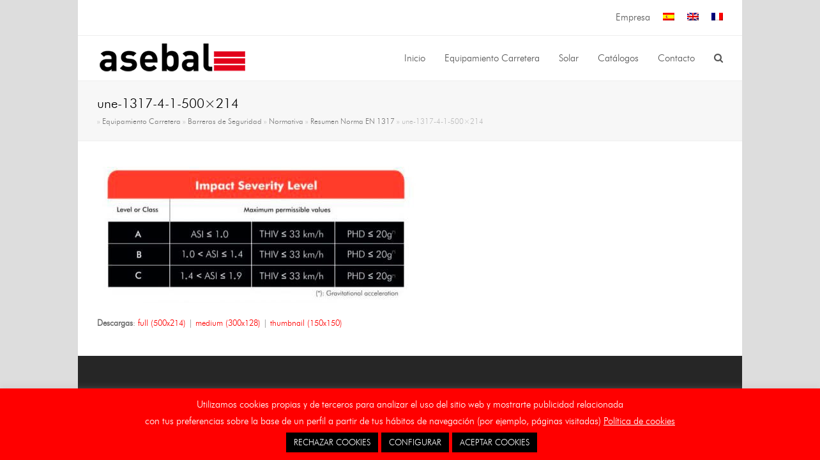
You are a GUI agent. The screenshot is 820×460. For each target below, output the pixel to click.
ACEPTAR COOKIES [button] (494, 442)
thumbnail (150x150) (306, 323)
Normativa (286, 121)
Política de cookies (639, 421)
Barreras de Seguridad (225, 121)
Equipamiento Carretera (141, 121)
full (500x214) (162, 323)
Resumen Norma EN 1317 (352, 121)
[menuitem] (668, 18)
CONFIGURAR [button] (415, 442)
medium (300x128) (228, 323)
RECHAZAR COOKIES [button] (332, 442)
